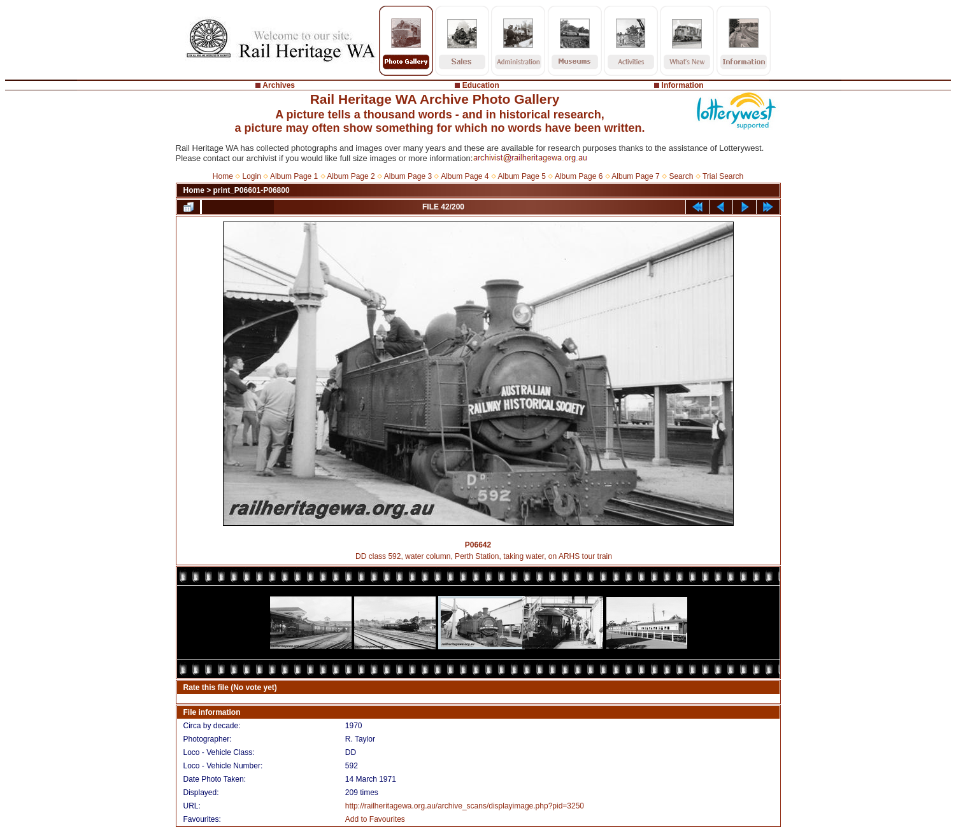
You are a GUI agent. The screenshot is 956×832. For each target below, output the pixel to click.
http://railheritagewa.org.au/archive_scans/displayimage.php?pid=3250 (464, 805)
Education (480, 85)
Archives (278, 85)
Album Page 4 (465, 176)
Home (223, 176)
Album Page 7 (635, 176)
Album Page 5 (522, 176)
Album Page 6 (579, 176)
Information (683, 85)
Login (252, 176)
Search (681, 176)
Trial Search (723, 176)
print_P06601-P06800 (251, 190)
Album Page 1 (294, 176)
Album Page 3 (408, 176)
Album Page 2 (351, 176)
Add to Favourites (375, 819)
